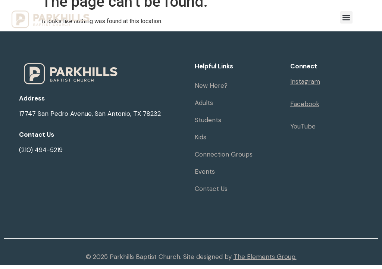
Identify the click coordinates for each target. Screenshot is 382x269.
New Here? (211, 85)
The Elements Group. (265, 257)
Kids (200, 137)
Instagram (305, 81)
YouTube (303, 126)
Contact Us (211, 189)
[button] (346, 17)
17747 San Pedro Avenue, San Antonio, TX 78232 (90, 113)
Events (205, 171)
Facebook (304, 104)
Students (208, 120)
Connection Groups (224, 154)
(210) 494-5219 (41, 150)
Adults (204, 103)
